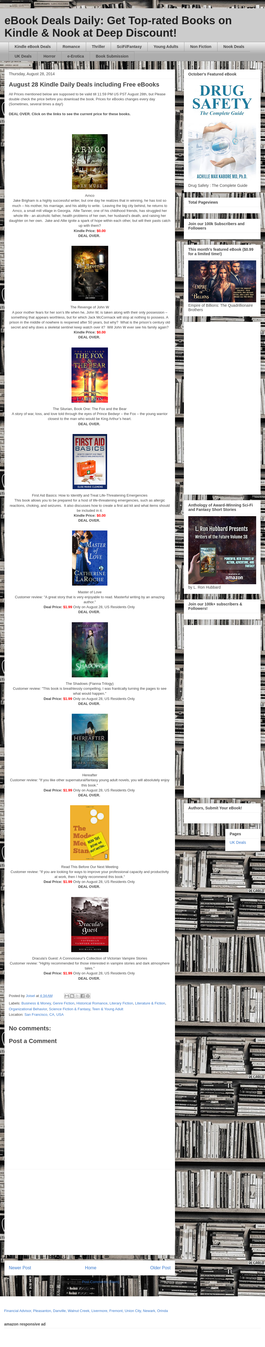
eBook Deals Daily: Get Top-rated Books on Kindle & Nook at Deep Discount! (118, 26)
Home (91, 1267)
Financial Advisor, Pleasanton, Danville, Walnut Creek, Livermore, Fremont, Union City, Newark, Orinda (86, 1311)
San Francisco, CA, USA (43, 1014)
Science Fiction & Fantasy (69, 1009)
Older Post (160, 1267)
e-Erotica (75, 56)
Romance (71, 46)
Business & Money (36, 1003)
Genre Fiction (63, 1003)
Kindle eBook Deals (33, 46)
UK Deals (23, 56)
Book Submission (112, 56)
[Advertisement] (96, 1212)
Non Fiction (200, 46)
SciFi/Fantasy (129, 46)
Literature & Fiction (150, 1003)
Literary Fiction (121, 1003)
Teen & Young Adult (107, 1009)
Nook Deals (233, 46)
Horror (49, 56)
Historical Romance (92, 1003)
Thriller (98, 46)
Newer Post (20, 1267)
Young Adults (165, 46)
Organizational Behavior (28, 1009)
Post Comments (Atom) (100, 1282)
